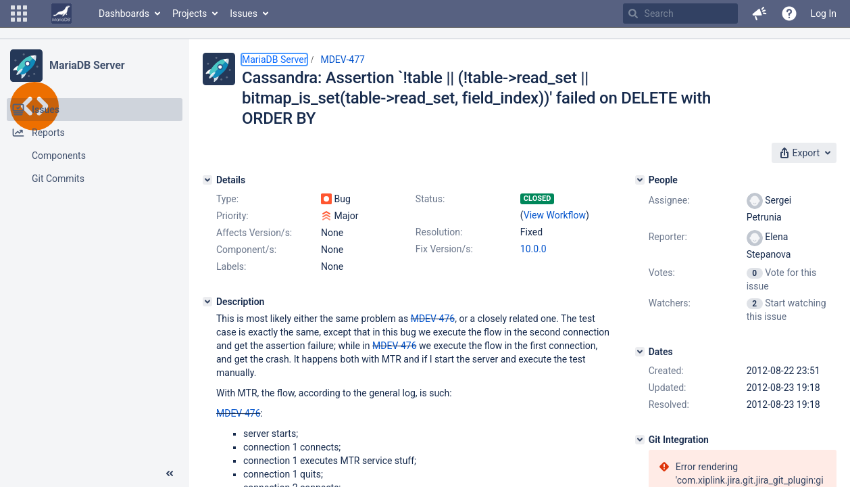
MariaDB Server (86, 65)
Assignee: (669, 200)
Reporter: (668, 236)
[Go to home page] (61, 13)
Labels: (231, 266)
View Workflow (555, 215)
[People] (640, 180)
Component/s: (246, 249)
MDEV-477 (342, 59)
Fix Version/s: (444, 249)
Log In (823, 13)
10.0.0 (533, 249)
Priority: (232, 215)
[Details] (207, 180)
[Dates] (640, 351)
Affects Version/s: (254, 232)
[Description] (207, 301)
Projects (189, 13)
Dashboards (124, 13)
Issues (243, 13)
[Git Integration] (640, 439)
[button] (19, 13)
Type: (227, 198)
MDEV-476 (433, 318)
